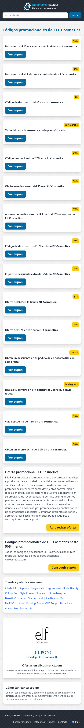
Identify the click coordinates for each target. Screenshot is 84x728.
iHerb (8, 588)
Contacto (62, 721)
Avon (45, 593)
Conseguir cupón (64, 567)
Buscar (75, 15)
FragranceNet (53, 588)
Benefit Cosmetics (16, 598)
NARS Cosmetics (15, 603)
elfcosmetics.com (29, 673)
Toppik (55, 603)
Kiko (15, 588)
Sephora (24, 588)
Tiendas (51, 721)
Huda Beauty (70, 588)
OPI (47, 603)
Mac (62, 598)
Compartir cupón (22, 721)
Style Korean (27, 593)
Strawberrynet (57, 593)
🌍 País (76, 721)
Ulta (38, 593)
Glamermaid (35, 598)
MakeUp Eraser (35, 603)
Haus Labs (66, 603)
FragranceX (37, 588)
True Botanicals (23, 608)
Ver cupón (15, 54)
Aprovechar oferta (63, 527)
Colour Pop (11, 593)
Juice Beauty (51, 598)
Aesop (8, 608)
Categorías (39, 721)
